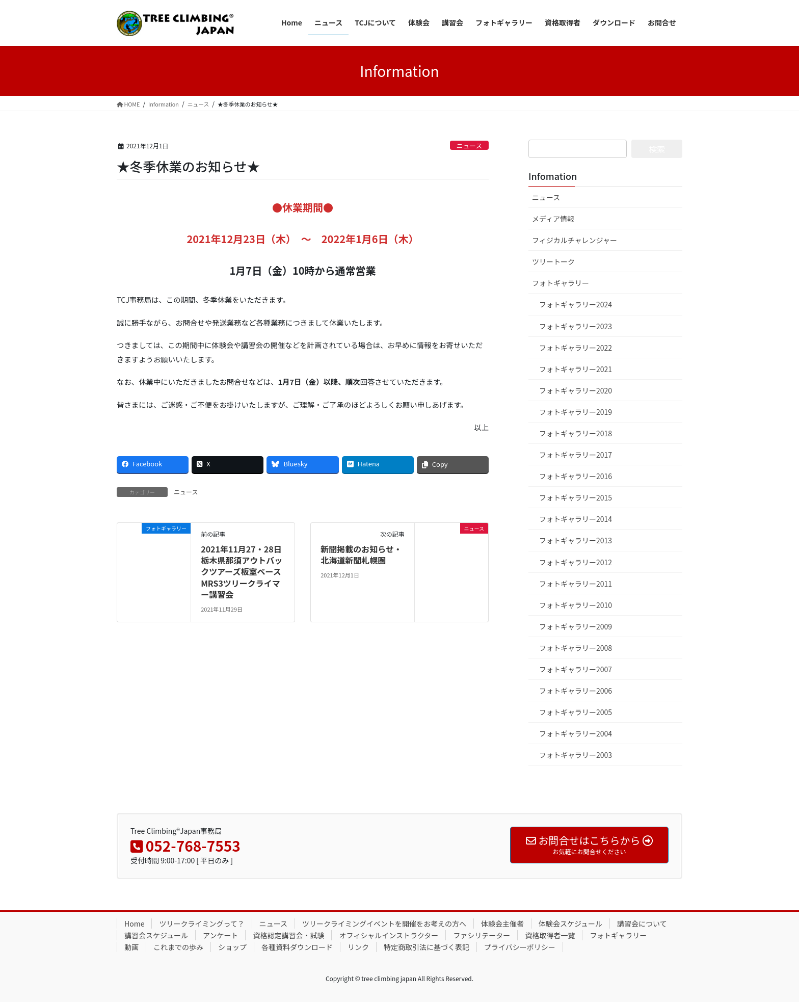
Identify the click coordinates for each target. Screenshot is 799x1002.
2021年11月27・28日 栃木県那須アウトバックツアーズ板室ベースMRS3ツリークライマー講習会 (241, 572)
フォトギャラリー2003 (575, 755)
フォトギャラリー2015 (575, 497)
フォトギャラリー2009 (575, 626)
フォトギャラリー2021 (575, 369)
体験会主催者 (502, 923)
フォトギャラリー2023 (575, 326)
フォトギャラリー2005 (575, 712)
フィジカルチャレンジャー (574, 240)
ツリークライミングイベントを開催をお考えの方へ (384, 923)
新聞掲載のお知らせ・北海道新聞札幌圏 (361, 554)
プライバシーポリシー (519, 947)
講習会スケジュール (156, 935)
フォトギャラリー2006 (575, 690)
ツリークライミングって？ (201, 923)
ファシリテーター (481, 935)
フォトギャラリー (560, 283)
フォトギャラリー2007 (575, 669)
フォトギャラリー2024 (575, 304)
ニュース (470, 145)
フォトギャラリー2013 (575, 540)
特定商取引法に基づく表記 (426, 947)
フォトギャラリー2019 (575, 412)
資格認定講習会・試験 (288, 935)
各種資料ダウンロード (297, 947)
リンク (358, 947)
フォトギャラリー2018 (575, 433)
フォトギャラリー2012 (575, 562)
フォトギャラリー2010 (575, 605)
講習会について (642, 923)
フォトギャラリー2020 (575, 390)
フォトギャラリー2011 (575, 583)
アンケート (220, 935)
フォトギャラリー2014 (575, 519)
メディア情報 (553, 219)
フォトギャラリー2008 (575, 648)
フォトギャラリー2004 (575, 733)
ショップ (232, 947)
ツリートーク (553, 261)
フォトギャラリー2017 (575, 455)
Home (134, 923)
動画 (131, 947)
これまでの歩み (178, 947)
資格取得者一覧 (550, 935)
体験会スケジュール (570, 923)
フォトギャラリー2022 (575, 347)
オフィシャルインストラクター (388, 935)
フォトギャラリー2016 (575, 476)
